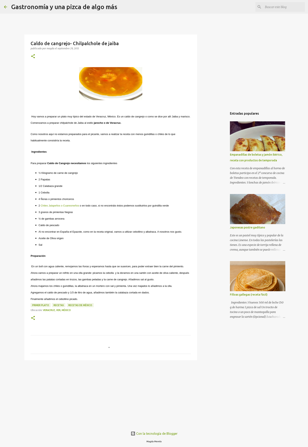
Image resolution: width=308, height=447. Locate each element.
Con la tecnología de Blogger (154, 433)
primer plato (40, 305)
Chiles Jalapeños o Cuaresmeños (60, 205)
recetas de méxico (80, 305)
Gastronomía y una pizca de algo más (64, 6)
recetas (59, 305)
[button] (33, 56)
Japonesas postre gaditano (247, 227)
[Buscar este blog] (284, 7)
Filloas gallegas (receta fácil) (248, 294)
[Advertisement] (111, 394)
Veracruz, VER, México (57, 310)
